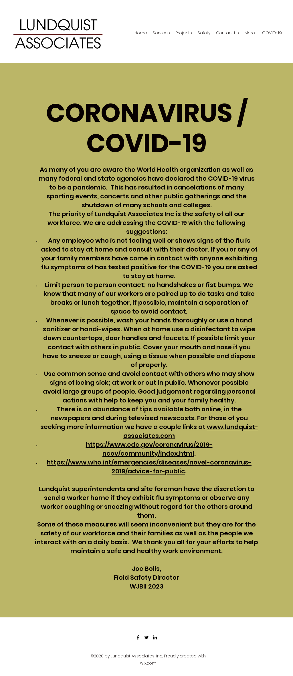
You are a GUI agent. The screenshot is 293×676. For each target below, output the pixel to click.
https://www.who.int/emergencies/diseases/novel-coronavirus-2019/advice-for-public (149, 467)
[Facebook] (138, 637)
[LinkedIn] (155, 637)
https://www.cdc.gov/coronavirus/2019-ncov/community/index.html (149, 449)
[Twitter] (146, 637)
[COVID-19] (272, 33)
